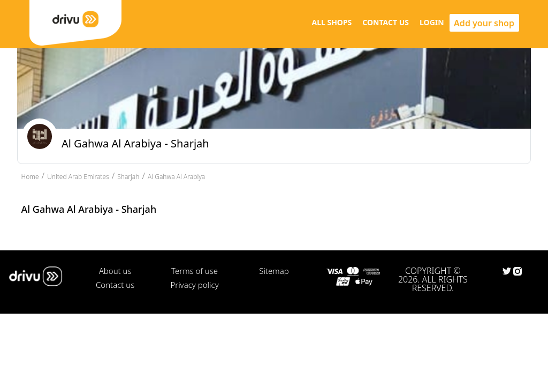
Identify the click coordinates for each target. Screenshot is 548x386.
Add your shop (484, 23)
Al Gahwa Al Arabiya (176, 176)
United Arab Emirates (78, 176)
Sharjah (128, 176)
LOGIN (432, 22)
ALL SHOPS (331, 22)
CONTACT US (385, 22)
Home (30, 176)
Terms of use (194, 270)
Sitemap (273, 270)
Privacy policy (194, 284)
